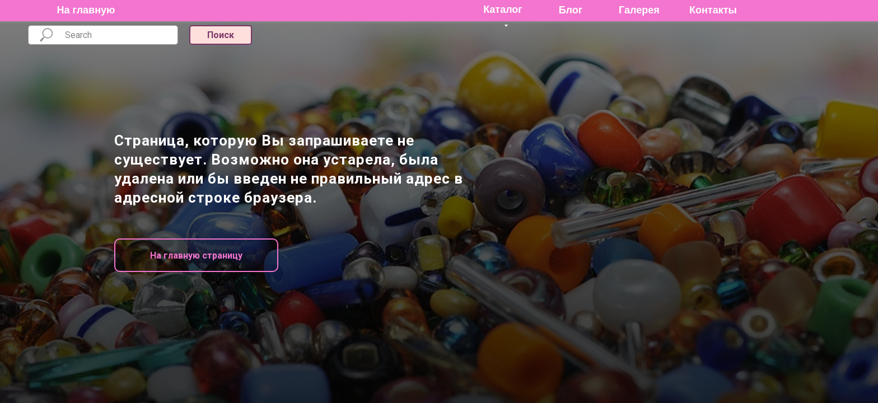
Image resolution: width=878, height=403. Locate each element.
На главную (86, 10)
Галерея (639, 10)
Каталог (502, 9)
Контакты (713, 10)
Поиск (220, 35)
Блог (571, 10)
